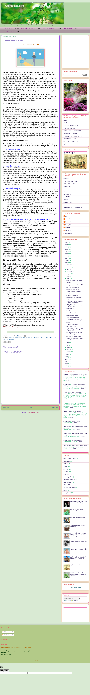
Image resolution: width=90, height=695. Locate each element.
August (69, 273)
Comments (5, 634)
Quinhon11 (9, 336)
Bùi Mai (65, 490)
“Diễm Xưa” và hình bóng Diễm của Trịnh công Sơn (74, 339)
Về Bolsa (68, 282)
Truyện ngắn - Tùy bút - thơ (28, 28)
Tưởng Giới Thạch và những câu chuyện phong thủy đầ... (74, 302)
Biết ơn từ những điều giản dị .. (78, 517)
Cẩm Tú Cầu (67, 197)
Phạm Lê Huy (68, 219)
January (69, 351)
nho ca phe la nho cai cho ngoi (79, 374)
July (68, 276)
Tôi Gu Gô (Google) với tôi (73, 324)
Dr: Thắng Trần (67, 194)
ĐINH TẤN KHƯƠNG (46, 337)
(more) (68, 380)
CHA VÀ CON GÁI (71, 313)
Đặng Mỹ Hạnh (67, 482)
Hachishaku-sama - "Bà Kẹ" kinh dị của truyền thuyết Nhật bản (78, 502)
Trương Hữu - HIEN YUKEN (71, 181)
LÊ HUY (66, 463)
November (69, 267)
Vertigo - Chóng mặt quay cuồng (78, 549)
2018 (66, 260)
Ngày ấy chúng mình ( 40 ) (70, 144)
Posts (4, 631)
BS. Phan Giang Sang (69, 487)
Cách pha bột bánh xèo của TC (74, 285)
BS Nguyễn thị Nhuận (69, 479)
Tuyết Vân (66, 189)
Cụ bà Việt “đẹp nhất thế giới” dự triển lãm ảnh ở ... (74, 329)
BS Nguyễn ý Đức (68, 474)
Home (30, 407)
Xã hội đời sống (9, 28)
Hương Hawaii (67, 492)
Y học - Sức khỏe (67, 28)
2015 (66, 357)
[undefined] (6, 670)
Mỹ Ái (65, 191)
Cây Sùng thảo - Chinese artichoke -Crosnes (76, 510)
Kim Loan (66, 199)
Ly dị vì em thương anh (72, 315)
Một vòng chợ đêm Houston (73, 336)
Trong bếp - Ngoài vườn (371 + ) (72, 125)
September (70, 271)
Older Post (55, 407)
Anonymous (67, 384)
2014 (66, 359)
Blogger (54, 660)
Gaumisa (66, 471)
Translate (74, 600)
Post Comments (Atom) (33, 412)
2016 (66, 354)
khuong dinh (68, 233)
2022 (66, 251)
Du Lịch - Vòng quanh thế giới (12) (72, 130)
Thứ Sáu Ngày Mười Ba (72, 317)
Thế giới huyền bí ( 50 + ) (70, 138)
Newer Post (6, 407)
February (69, 349)
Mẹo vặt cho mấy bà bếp (72, 289)
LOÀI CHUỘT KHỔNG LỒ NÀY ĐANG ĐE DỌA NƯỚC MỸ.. (78, 557)
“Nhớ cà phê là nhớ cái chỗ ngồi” (78, 541)
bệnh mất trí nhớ (18, 337)
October (69, 269)
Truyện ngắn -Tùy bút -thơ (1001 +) (73, 136)
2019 (66, 258)
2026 (66, 242)
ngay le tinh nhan (76, 421)
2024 (66, 247)
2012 (66, 363)
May (68, 342)
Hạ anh (65, 204)
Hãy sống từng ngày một (72, 287)
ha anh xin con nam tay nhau (79, 445)
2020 (66, 256)
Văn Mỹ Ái (68, 230)
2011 (66, 366)
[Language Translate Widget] (72, 598)
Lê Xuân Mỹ (67, 485)
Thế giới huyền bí (9, 31)
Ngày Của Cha (70, 308)
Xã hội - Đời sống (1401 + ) (71, 133)
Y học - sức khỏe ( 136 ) (70, 128)
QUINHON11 (67, 178)
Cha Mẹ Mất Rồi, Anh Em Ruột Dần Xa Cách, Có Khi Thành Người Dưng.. (78, 535)
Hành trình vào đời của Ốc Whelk (75, 280)
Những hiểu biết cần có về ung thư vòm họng (74, 305)
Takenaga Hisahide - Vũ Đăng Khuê (73, 207)
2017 (66, 262)
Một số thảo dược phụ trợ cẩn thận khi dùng (74, 333)
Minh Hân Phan (68, 202)
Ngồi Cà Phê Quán (69, 153)
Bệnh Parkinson (26, 337)
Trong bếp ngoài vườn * (49, 28)
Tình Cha (68, 310)
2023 (66, 249)
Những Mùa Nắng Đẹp (72, 295)
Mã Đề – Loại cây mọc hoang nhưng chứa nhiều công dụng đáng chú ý (78, 574)
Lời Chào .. (66, 123)
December (69, 264)
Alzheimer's (11, 337)
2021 (66, 253)
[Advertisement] (30, 397)
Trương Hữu (68, 224)
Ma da (68, 322)
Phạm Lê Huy (67, 186)
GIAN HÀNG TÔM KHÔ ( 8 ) (71, 141)
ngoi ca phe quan (76, 392)
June (68, 278)
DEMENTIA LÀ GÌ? (36, 337)
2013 (66, 361)
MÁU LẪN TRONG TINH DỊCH (74, 320)
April (68, 345)
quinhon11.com (35, 651)
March (68, 347)
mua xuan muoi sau (77, 440)
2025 (66, 244)
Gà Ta (66, 216)
